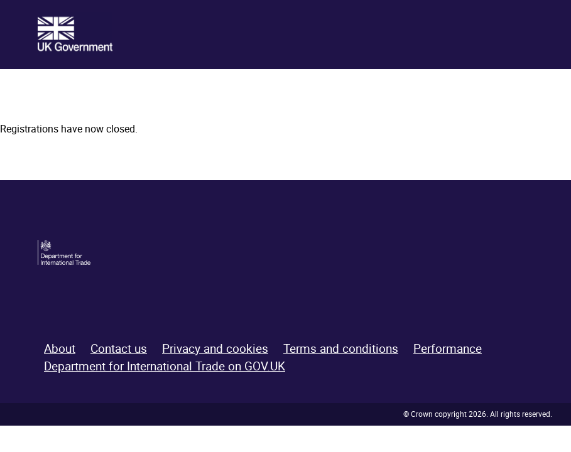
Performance (447, 348)
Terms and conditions (340, 348)
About (59, 348)
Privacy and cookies (215, 348)
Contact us (118, 348)
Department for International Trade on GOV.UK (164, 366)
